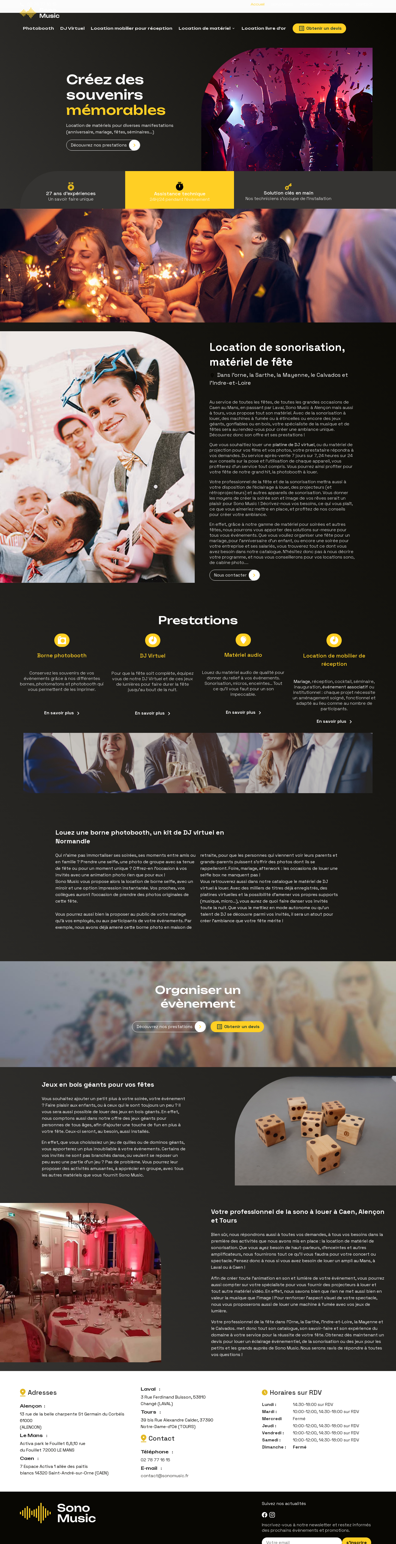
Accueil (258, 4)
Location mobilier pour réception (131, 28)
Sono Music (282, 4)
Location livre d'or (264, 28)
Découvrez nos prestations (105, 139)
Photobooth (38, 28)
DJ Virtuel (72, 28)
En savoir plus (61, 704)
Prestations (311, 4)
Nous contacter (237, 568)
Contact (364, 4)
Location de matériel (204, 28)
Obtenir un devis (320, 28)
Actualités (339, 4)
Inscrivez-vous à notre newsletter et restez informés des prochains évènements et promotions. (316, 1516)
